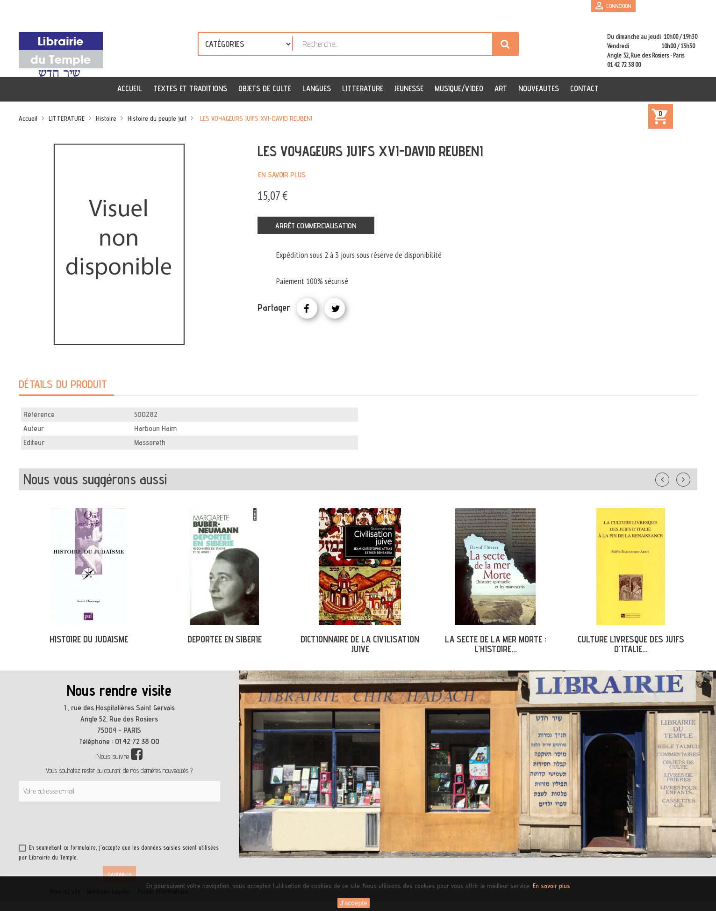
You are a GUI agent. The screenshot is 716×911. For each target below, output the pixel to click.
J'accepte (353, 903)
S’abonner (119, 874)
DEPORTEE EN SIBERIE (224, 639)
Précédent (672, 478)
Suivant (689, 478)
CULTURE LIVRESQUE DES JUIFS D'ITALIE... (631, 644)
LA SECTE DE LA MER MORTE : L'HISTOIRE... (495, 644)
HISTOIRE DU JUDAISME (89, 639)
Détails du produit (63, 384)
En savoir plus (282, 174)
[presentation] (108, 824)
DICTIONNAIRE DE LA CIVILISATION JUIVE (360, 644)
